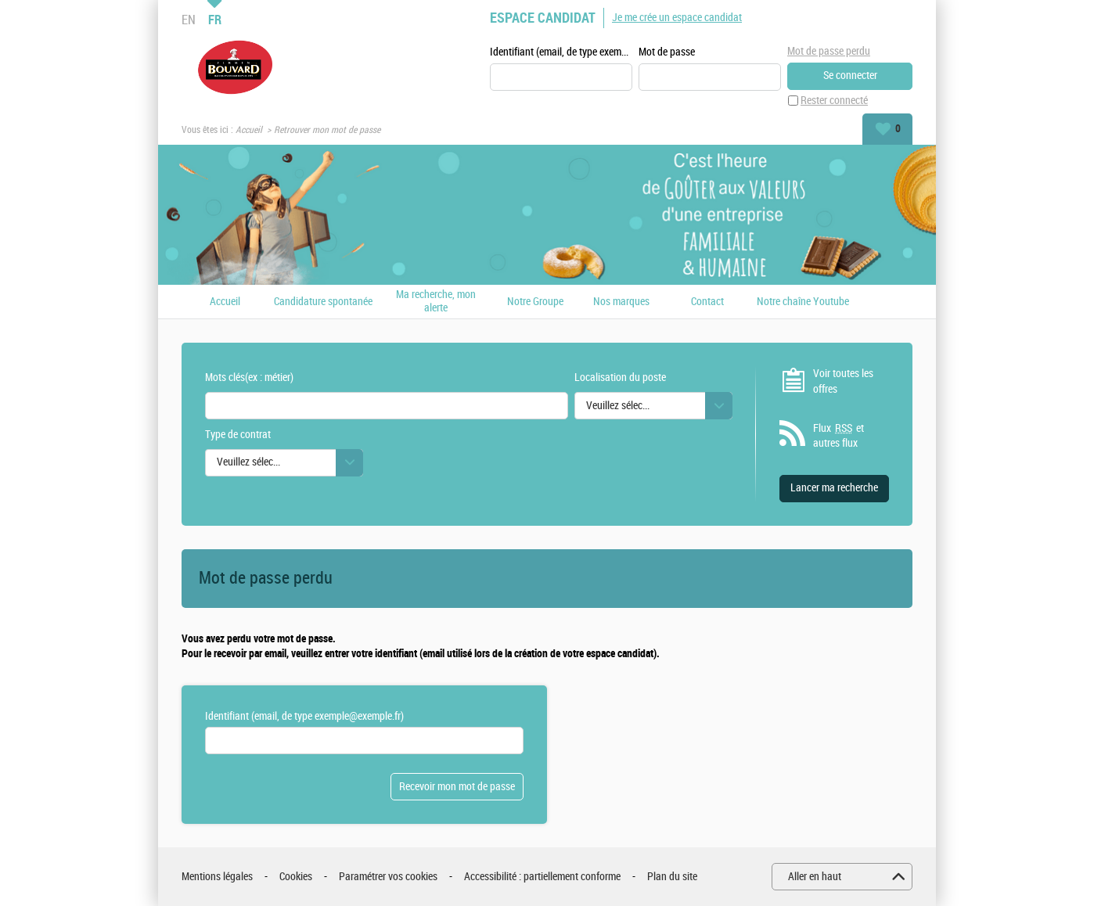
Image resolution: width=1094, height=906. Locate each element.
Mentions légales (217, 876)
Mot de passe (667, 52)
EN (189, 20)
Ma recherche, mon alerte (436, 302)
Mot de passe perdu (828, 51)
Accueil (249, 129)
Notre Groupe (535, 302)
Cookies (295, 876)
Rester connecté (834, 100)
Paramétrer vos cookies (388, 876)
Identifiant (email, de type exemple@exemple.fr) (561, 52)
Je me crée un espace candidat (677, 17)
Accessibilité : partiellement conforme (542, 876)
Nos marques (621, 302)
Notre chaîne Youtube (803, 302)
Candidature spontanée (323, 302)
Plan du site (672, 876)
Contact (707, 302)
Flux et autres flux (838, 436)
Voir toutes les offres (843, 381)
